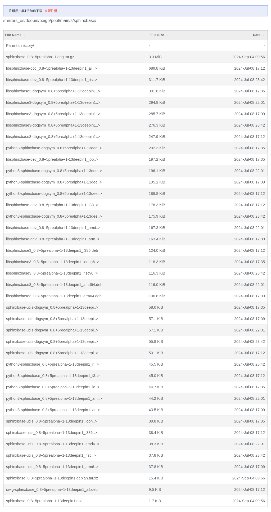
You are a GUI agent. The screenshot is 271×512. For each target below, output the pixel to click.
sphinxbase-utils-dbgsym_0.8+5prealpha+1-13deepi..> (52, 307)
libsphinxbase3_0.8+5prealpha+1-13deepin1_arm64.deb (54, 296)
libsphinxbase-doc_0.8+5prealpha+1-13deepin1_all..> (51, 68)
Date (256, 35)
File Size (157, 35)
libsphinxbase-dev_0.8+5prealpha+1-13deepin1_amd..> (53, 228)
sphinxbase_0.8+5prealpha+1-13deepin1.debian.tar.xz (52, 478)
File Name (13, 35)
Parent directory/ (20, 45)
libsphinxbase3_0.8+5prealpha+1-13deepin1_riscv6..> (52, 273)
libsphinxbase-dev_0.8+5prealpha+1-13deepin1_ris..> (51, 80)
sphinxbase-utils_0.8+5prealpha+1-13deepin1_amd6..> (52, 444)
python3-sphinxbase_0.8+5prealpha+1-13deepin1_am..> (54, 398)
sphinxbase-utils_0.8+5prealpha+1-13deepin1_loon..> (51, 421)
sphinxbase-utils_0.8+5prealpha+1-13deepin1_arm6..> (52, 467)
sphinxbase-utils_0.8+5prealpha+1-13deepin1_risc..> (51, 455)
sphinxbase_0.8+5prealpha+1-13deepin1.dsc (44, 501)
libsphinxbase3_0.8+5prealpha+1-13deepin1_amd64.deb (54, 284)
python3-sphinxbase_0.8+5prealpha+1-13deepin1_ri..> (52, 364)
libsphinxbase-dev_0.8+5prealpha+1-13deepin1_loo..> (52, 159)
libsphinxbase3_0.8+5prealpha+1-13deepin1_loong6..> (52, 262)
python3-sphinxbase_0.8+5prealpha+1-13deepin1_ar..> (53, 410)
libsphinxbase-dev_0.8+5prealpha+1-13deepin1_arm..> (53, 239)
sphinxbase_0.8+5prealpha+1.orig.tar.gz (40, 57)
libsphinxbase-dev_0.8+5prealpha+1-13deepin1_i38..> (52, 205)
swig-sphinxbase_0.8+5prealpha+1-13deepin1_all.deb (52, 489)
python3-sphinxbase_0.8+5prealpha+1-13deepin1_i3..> (53, 376)
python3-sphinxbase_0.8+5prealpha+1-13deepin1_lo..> (53, 387)
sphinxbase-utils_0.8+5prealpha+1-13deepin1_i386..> (51, 432)
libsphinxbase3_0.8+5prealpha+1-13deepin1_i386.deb (52, 250)
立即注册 (50, 11)
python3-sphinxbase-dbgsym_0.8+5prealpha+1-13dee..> (54, 148)
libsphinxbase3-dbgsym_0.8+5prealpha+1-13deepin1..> (53, 91)
